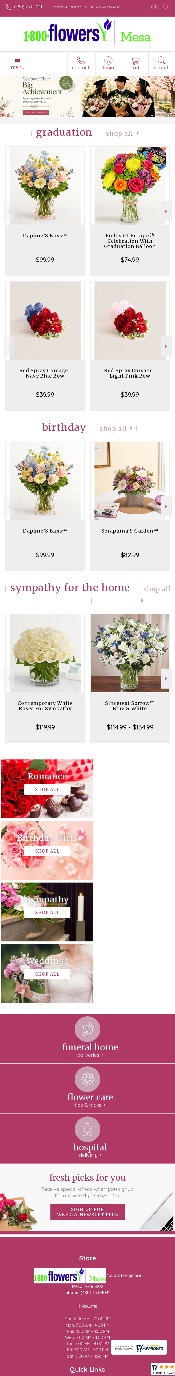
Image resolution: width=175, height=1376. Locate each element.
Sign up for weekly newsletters (87, 1089)
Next (166, 211)
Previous (8, 211)
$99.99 (45, 260)
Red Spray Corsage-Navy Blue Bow (45, 373)
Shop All (119, 133)
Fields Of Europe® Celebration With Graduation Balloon (130, 241)
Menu (17, 67)
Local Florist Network (89, 1369)
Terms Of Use (20, 1369)
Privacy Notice (51, 1369)
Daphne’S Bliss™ (45, 236)
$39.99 (45, 394)
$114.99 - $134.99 (130, 727)
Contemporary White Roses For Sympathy (45, 706)
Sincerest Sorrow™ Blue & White (130, 706)
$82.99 (130, 555)
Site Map (122, 1369)
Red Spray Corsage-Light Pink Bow (130, 373)
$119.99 (45, 727)
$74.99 (130, 260)
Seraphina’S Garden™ (129, 531)
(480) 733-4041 (28, 6)
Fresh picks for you (87, 1062)
